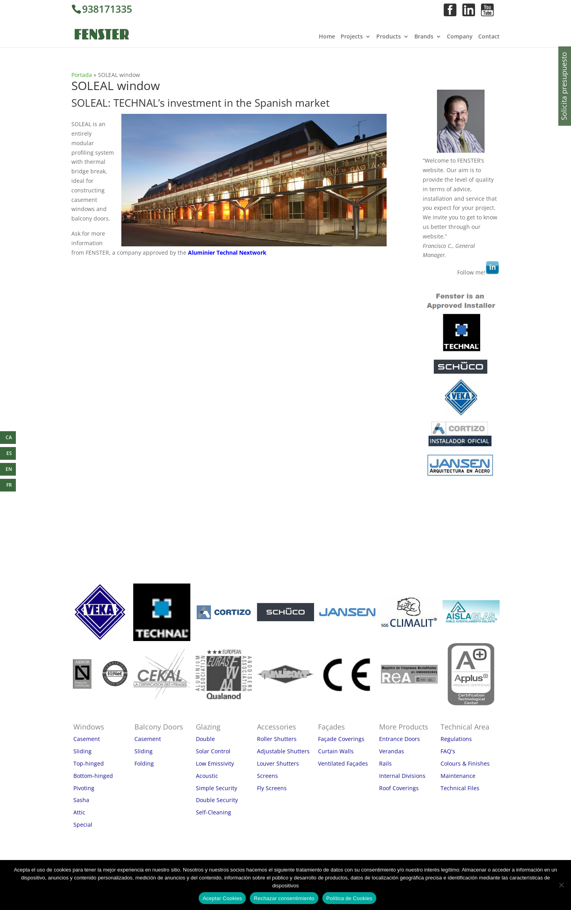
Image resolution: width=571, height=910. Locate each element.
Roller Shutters (277, 739)
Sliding (82, 751)
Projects (352, 36)
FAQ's (448, 751)
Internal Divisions (402, 775)
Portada (81, 75)
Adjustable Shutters (283, 751)
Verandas (391, 751)
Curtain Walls (336, 751)
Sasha (81, 800)
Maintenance (458, 775)
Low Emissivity (215, 763)
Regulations (456, 739)
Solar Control (213, 751)
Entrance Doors (399, 739)
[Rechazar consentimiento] (561, 885)
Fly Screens (272, 788)
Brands (423, 36)
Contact (489, 36)
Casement (86, 739)
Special (82, 824)
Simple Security (216, 788)
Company (460, 36)
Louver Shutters (278, 763)
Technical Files (460, 788)
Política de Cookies (349, 898)
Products (388, 36)
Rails (385, 763)
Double (205, 739)
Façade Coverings (341, 739)
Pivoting (83, 788)
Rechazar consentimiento (284, 898)
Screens (267, 775)
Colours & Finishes (465, 763)
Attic (79, 812)
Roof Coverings (399, 788)
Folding (144, 763)
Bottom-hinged (93, 775)
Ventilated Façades (343, 763)
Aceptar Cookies (222, 898)
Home (327, 36)
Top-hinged (88, 763)
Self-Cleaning (213, 812)
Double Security (217, 800)
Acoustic (207, 775)
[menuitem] (8, 485)
